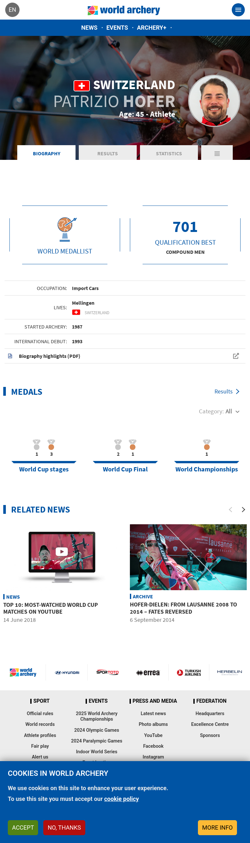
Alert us (40, 757)
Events (117, 27)
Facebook (153, 746)
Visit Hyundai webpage (67, 672)
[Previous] (230, 509)
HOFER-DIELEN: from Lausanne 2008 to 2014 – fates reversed (183, 608)
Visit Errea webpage (148, 672)
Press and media (154, 701)
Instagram (153, 757)
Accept (23, 827)
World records (40, 724)
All (229, 411)
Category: (211, 411)
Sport (41, 701)
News (89, 27)
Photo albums (153, 724)
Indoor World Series (96, 752)
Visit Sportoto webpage (108, 672)
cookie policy (121, 798)
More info (217, 827)
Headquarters (210, 713)
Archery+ (151, 27)
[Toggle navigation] (238, 9)
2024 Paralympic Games (96, 741)
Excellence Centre (210, 724)
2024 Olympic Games (96, 730)
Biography (46, 153)
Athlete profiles (40, 735)
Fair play (40, 746)
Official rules (40, 713)
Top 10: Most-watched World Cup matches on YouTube (50, 608)
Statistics (169, 153)
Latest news (153, 713)
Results (107, 153)
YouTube (153, 735)
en (12, 9)
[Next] (243, 509)
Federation (211, 701)
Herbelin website (229, 672)
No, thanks (64, 827)
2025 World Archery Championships (97, 716)
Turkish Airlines (189, 672)
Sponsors (210, 735)
